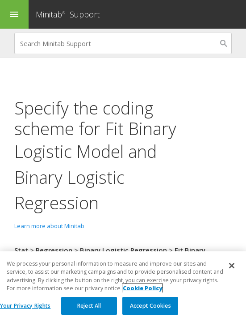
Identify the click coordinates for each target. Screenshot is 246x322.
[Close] (232, 268)
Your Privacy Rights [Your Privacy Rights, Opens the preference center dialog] (25, 308)
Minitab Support (68, 14)
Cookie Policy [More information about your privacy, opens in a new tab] (142, 290)
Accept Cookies (150, 308)
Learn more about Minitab (49, 226)
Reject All (89, 308)
